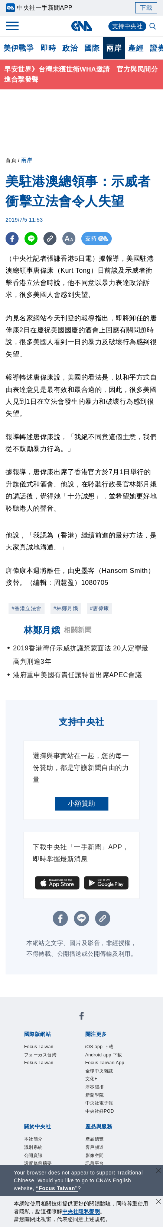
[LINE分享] (31, 238)
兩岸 (113, 48)
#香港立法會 (27, 608)
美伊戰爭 (18, 48)
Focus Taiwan (38, 1046)
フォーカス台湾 (40, 1055)
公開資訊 (33, 1155)
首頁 (11, 160)
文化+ (91, 1078)
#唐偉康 (99, 608)
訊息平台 (94, 1163)
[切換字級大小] (68, 238)
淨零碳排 (94, 1087)
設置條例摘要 (38, 1163)
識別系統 (33, 1147)
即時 (48, 48)
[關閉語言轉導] (158, 1172)
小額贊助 (81, 803)
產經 (135, 48)
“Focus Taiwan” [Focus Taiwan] (57, 1188)
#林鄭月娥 (65, 608)
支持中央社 (127, 26)
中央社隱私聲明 (81, 1211)
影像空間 (94, 1155)
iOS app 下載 (99, 1046)
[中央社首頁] (81, 26)
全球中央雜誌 (99, 1071)
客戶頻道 (94, 1147)
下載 (146, 7)
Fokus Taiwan (38, 1062)
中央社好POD (99, 1111)
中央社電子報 (99, 1103)
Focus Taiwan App (104, 1062)
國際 (92, 48)
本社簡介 (33, 1139)
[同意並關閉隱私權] (158, 1203)
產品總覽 (94, 1139)
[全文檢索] (153, 27)
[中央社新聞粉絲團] (81, 1017)
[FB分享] (12, 238)
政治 (70, 48)
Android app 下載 (103, 1055)
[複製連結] (49, 238)
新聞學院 (94, 1095)
